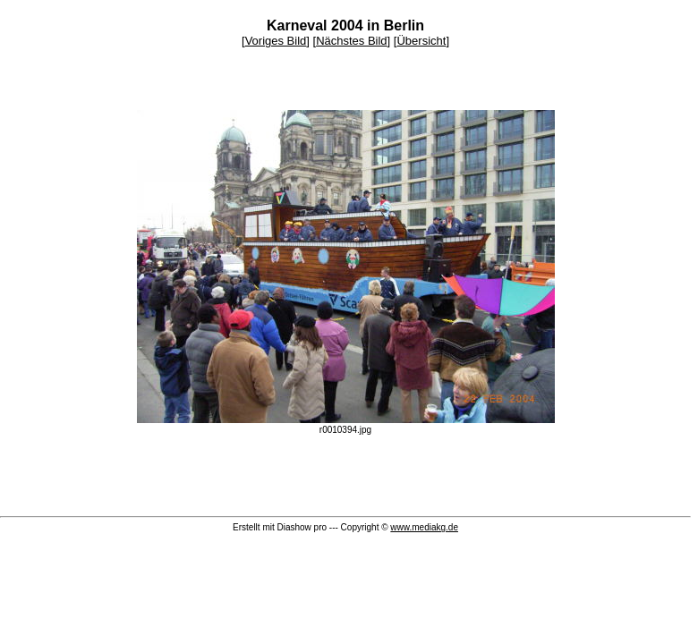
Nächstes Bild (351, 40)
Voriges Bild (276, 40)
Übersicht (421, 40)
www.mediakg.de (424, 527)
